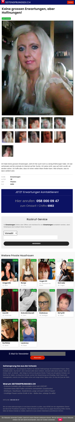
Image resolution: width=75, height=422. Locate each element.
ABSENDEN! (36, 243)
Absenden (37, 358)
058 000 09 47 (14, 400)
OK (60, 420)
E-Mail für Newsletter (19, 354)
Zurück (70, 2)
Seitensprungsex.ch (17, 2)
